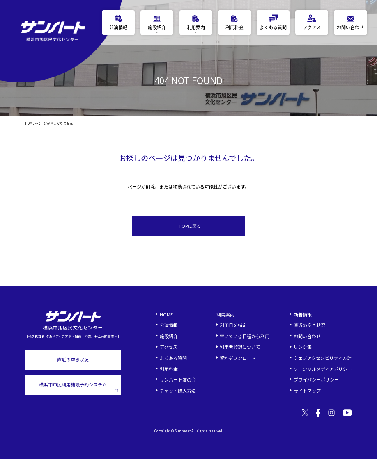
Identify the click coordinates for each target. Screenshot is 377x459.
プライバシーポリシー (316, 379)
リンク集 (303, 346)
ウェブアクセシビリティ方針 (323, 357)
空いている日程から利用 (244, 336)
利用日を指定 (233, 325)
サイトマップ (307, 390)
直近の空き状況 (73, 359)
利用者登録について (240, 346)
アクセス (168, 346)
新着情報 (303, 314)
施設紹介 (169, 336)
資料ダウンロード (238, 357)
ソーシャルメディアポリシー (323, 369)
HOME (29, 123)
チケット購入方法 (178, 390)
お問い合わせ (307, 336)
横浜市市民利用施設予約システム (78, 386)
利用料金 (169, 369)
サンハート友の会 (178, 379)
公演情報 (169, 325)
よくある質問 (173, 357)
